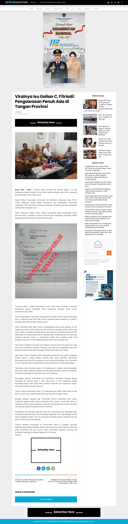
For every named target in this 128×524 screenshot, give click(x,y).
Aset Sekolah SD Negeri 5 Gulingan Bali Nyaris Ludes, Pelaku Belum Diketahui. (104, 130)
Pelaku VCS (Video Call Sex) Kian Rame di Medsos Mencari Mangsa (105, 142)
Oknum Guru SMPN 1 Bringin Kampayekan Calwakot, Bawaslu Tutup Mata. (29, 480)
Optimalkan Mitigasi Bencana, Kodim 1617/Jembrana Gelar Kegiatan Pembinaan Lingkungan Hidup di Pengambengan (97, 176)
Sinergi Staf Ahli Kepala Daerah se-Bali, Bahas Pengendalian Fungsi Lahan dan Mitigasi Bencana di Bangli (98, 232)
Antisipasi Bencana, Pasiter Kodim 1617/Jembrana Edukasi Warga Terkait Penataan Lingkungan (98, 168)
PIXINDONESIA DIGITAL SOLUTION (73, 521)
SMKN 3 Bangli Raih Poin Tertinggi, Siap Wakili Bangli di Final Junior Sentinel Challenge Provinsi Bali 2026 (98, 225)
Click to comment (46, 499)
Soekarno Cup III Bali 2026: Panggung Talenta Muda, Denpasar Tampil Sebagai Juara (97, 191)
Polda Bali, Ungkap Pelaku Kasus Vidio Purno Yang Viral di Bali (104, 153)
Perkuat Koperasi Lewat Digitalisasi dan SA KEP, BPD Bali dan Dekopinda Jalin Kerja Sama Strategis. (98, 219)
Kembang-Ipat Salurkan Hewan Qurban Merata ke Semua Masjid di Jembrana (98, 206)
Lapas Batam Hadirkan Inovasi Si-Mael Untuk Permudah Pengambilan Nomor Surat (98, 184)
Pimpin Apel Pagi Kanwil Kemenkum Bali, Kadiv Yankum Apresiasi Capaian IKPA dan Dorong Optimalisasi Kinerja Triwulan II (99, 199)
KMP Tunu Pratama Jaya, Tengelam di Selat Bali (105, 117)
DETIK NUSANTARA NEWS (20, 2)
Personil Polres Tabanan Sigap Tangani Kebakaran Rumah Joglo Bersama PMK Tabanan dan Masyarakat (98, 212)
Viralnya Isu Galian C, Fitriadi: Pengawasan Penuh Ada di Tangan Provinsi (45, 101)
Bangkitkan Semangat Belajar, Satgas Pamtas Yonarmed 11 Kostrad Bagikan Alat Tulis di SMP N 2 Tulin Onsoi (62, 481)
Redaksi (33, 2)
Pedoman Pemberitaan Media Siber (53, 2)
